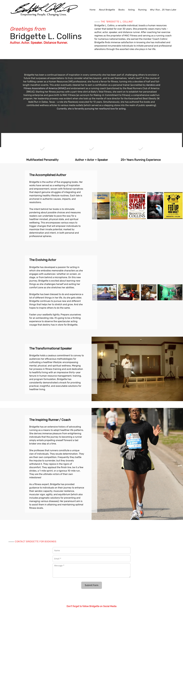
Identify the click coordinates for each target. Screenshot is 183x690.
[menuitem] (92, 9)
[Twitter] (94, 611)
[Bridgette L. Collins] (43, 9)
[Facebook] (89, 611)
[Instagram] (100, 611)
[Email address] (83, 611)
